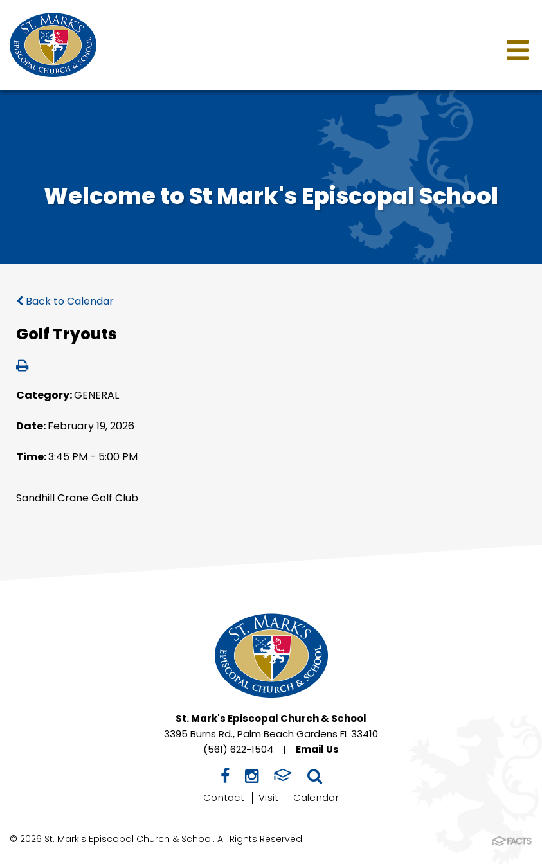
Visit (268, 797)
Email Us (317, 749)
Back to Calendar (65, 301)
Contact (223, 797)
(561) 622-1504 (238, 749)
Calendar (316, 797)
